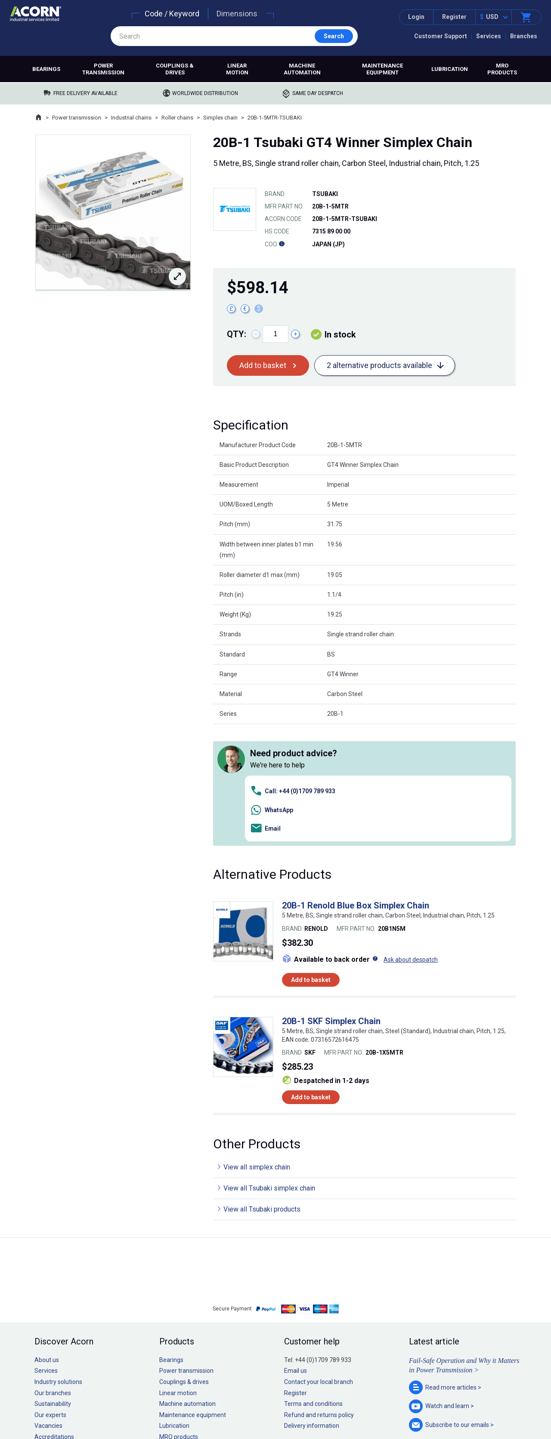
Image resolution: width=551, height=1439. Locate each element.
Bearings (46, 69)
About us (46, 1238)
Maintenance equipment (382, 69)
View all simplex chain (256, 1046)
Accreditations (54, 1315)
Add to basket (262, 365)
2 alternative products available (379, 365)
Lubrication (449, 69)
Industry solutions (58, 1260)
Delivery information (311, 1304)
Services (488, 36)
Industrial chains (131, 117)
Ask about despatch (411, 838)
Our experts (50, 1293)
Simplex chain (220, 117)
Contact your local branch (318, 1260)
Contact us (482, 1415)
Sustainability (52, 1282)
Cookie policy (284, 1406)
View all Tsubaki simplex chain (269, 1067)
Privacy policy (248, 1406)
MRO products (502, 69)
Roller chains (177, 117)
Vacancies (48, 1304)
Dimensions (237, 13)
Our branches (52, 1271)
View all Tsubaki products (261, 1088)
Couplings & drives (175, 69)
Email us (295, 1249)
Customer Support (440, 36)
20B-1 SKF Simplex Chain (331, 900)
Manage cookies (324, 1406)
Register (454, 16)
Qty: (236, 334)
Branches (523, 36)
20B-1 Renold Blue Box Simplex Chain (355, 784)
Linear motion (237, 69)
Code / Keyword (172, 13)
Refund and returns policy (319, 1293)
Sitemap (217, 1406)
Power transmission (103, 69)
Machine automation (302, 69)
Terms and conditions (313, 1282)
